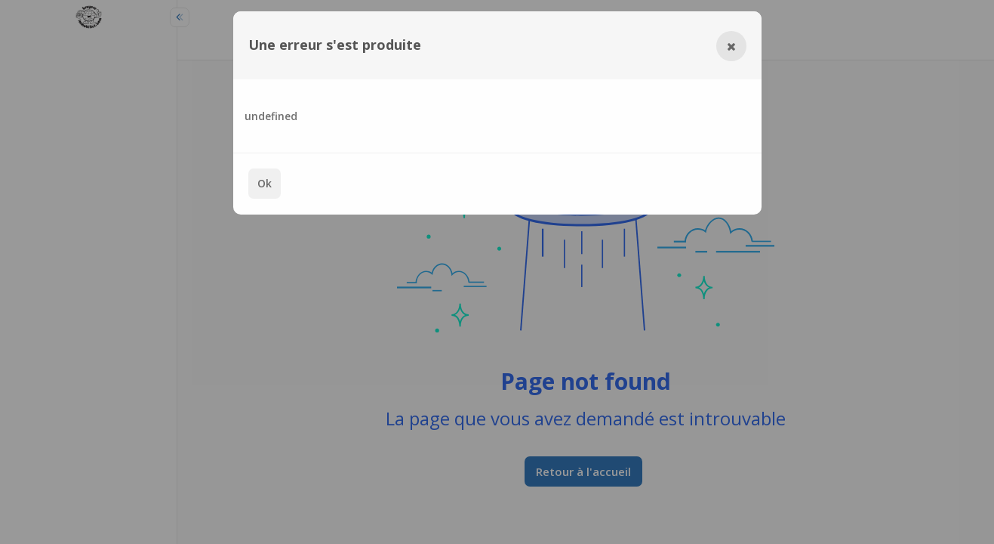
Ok (264, 183)
